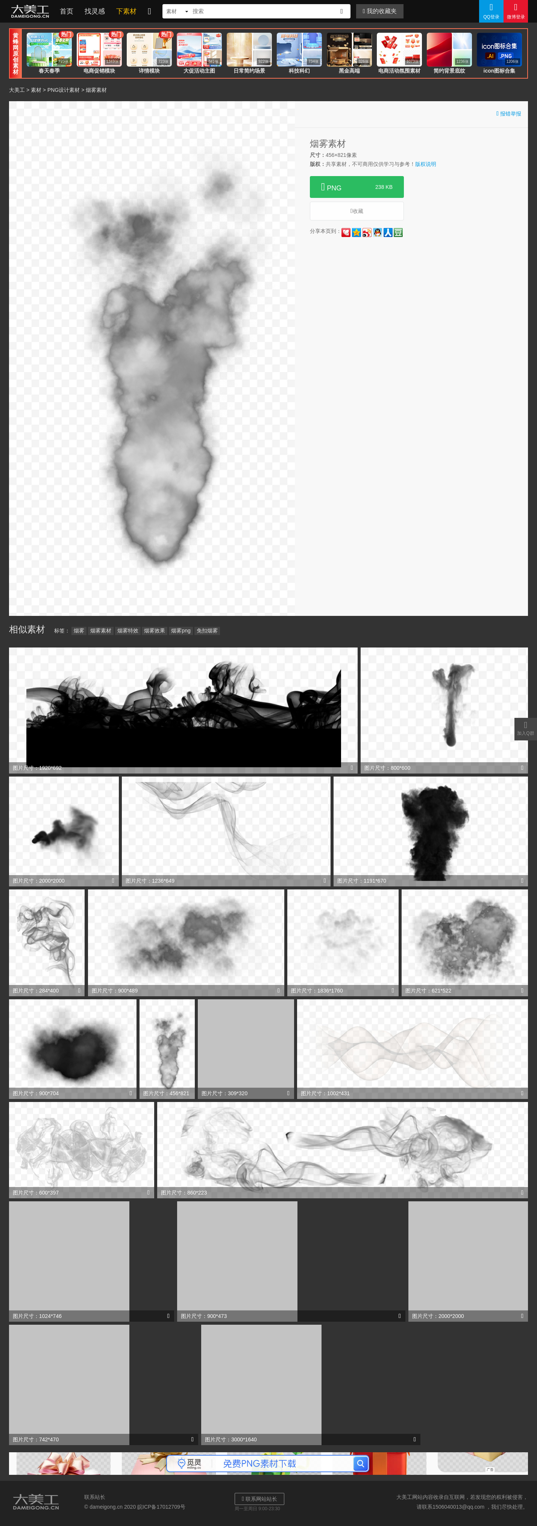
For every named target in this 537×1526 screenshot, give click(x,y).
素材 (36, 90)
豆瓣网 (398, 232)
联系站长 (94, 1497)
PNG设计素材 (63, 90)
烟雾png (180, 631)
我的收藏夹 (380, 11)
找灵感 (95, 11)
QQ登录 (491, 11)
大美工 (31, 11)
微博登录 (516, 11)
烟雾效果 (154, 631)
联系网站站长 (259, 1499)
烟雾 (79, 631)
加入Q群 (525, 728)
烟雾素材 (100, 631)
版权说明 (425, 164)
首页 (66, 11)
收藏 (356, 211)
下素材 (126, 11)
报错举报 (508, 113)
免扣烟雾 (207, 631)
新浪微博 (367, 232)
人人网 (388, 232)
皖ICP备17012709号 (161, 1507)
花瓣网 (345, 232)
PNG (357, 187)
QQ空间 (356, 232)
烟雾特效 (127, 631)
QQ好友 (377, 232)
